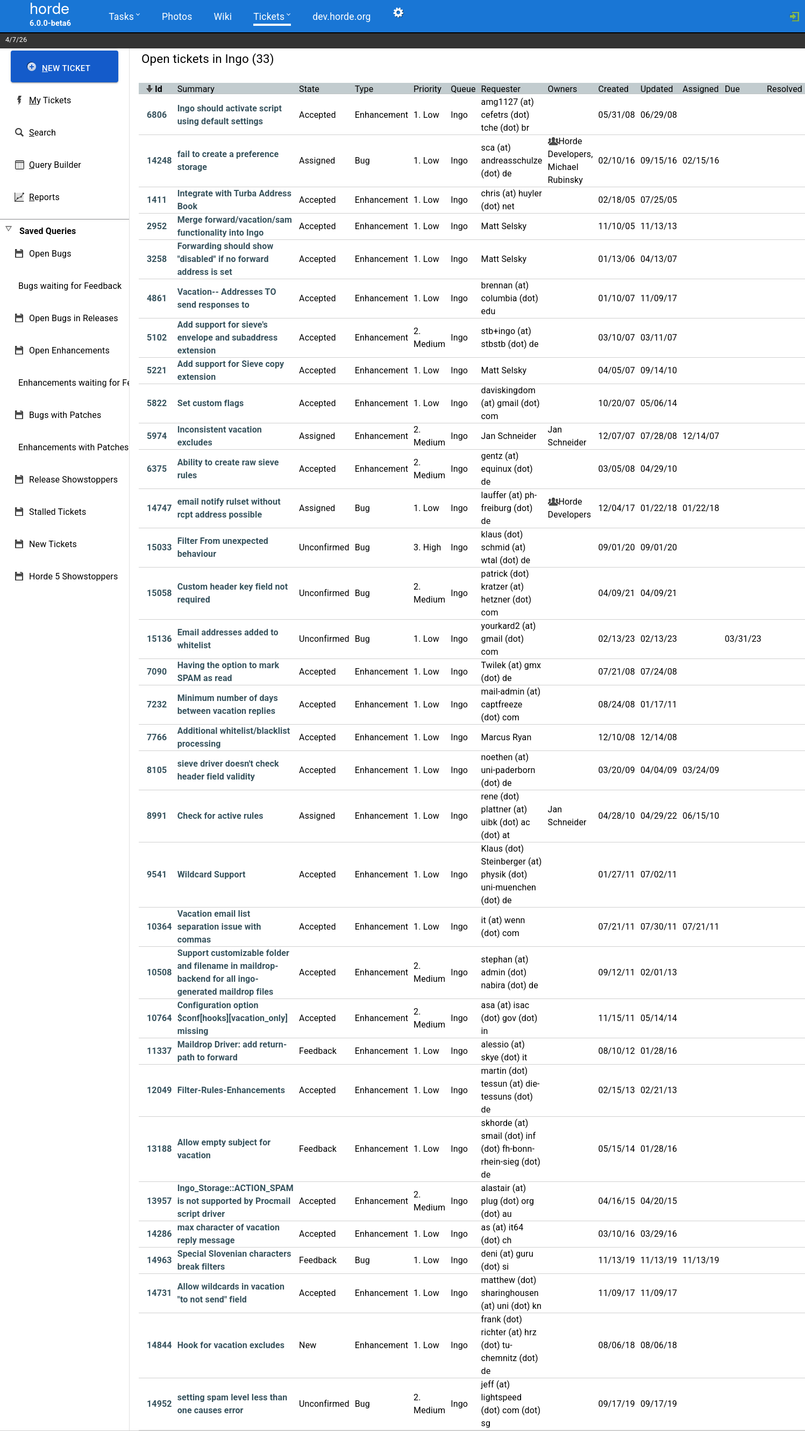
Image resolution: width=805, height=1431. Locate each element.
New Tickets (53, 544)
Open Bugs (50, 254)
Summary (196, 89)
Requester (501, 89)
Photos (177, 16)
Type (364, 89)
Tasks (124, 16)
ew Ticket (66, 68)
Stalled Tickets (57, 512)
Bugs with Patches (65, 415)
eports (44, 197)
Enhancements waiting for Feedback (89, 383)
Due (732, 89)
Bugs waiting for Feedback (70, 286)
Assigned (700, 89)
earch (42, 132)
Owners (563, 89)
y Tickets (50, 100)
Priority (427, 89)
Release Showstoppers (73, 479)
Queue (463, 89)
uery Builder (55, 165)
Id (158, 89)
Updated (656, 89)
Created (614, 89)
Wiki (222, 16)
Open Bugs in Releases (73, 318)
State (309, 89)
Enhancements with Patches (73, 447)
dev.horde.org (340, 16)
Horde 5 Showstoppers (73, 576)
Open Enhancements (69, 350)
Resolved (784, 89)
